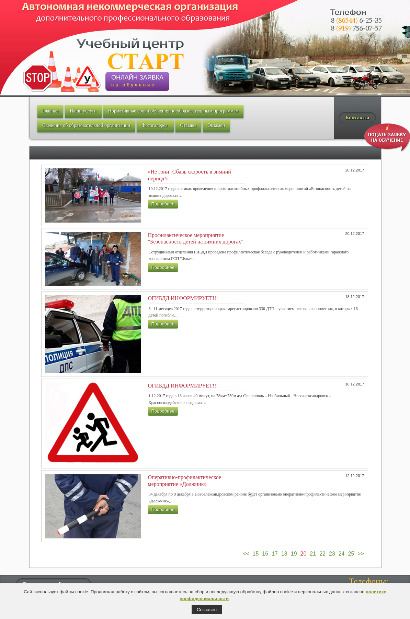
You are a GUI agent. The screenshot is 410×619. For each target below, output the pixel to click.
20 (303, 554)
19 (294, 554)
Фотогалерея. (155, 125)
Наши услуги (83, 111)
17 (275, 554)
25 (351, 554)
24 (342, 554)
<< (246, 554)
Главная (50, 111)
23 (332, 554)
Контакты (357, 117)
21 (313, 554)
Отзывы (188, 125)
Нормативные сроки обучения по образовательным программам (173, 111)
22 (322, 554)
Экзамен (216, 125)
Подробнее (162, 203)
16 (265, 554)
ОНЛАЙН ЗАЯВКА (137, 80)
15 (256, 554)
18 (284, 554)
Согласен (207, 609)
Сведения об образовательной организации (86, 125)
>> (360, 554)
